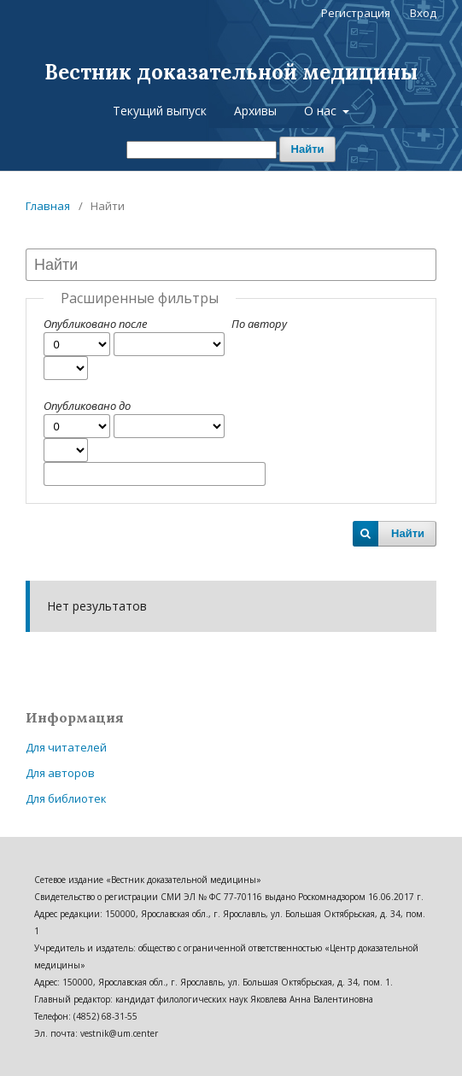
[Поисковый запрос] (201, 150)
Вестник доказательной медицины (231, 72)
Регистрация (355, 12)
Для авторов (60, 773)
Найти (308, 149)
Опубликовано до (87, 405)
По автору (259, 323)
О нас (322, 110)
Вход (423, 12)
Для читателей (66, 747)
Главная (48, 205)
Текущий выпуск (160, 110)
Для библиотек (66, 798)
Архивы (255, 110)
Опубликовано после (95, 323)
